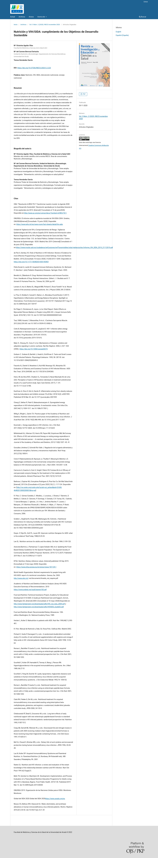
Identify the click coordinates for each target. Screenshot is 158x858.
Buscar (142, 17)
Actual (12, 17)
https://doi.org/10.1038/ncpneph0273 (33, 349)
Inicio (15, 24)
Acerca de (41, 17)
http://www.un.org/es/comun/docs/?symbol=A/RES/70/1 (45, 213)
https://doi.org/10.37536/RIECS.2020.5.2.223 (34, 68)
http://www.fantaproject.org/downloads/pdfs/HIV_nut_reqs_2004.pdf (39, 604)
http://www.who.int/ (21, 578)
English (118, 32)
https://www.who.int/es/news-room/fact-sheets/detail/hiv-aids (39, 224)
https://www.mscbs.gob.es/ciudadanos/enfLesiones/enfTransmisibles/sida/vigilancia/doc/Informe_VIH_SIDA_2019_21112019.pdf (64, 247)
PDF (84, 94)
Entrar (146, 2)
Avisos (31, 17)
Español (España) (122, 35)
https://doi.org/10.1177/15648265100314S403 (31, 262)
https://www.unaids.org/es (55, 799)
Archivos (22, 17)
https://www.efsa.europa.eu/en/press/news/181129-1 (36, 567)
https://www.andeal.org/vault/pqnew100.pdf (30, 590)
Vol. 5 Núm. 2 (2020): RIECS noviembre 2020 (44, 24)
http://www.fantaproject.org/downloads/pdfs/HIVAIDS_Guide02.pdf (39, 607)
